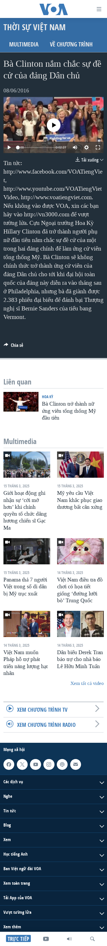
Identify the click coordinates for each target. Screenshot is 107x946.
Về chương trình (71, 44)
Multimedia (24, 44)
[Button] (13, 346)
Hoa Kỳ (47, 396)
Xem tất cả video (87, 683)
